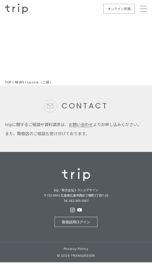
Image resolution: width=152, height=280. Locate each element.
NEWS (19, 82)
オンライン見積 (119, 8)
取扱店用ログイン (76, 221)
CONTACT (85, 106)
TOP (8, 82)
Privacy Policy (76, 248)
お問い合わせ (81, 124)
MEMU (143, 9)
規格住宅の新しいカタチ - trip (16, 9)
